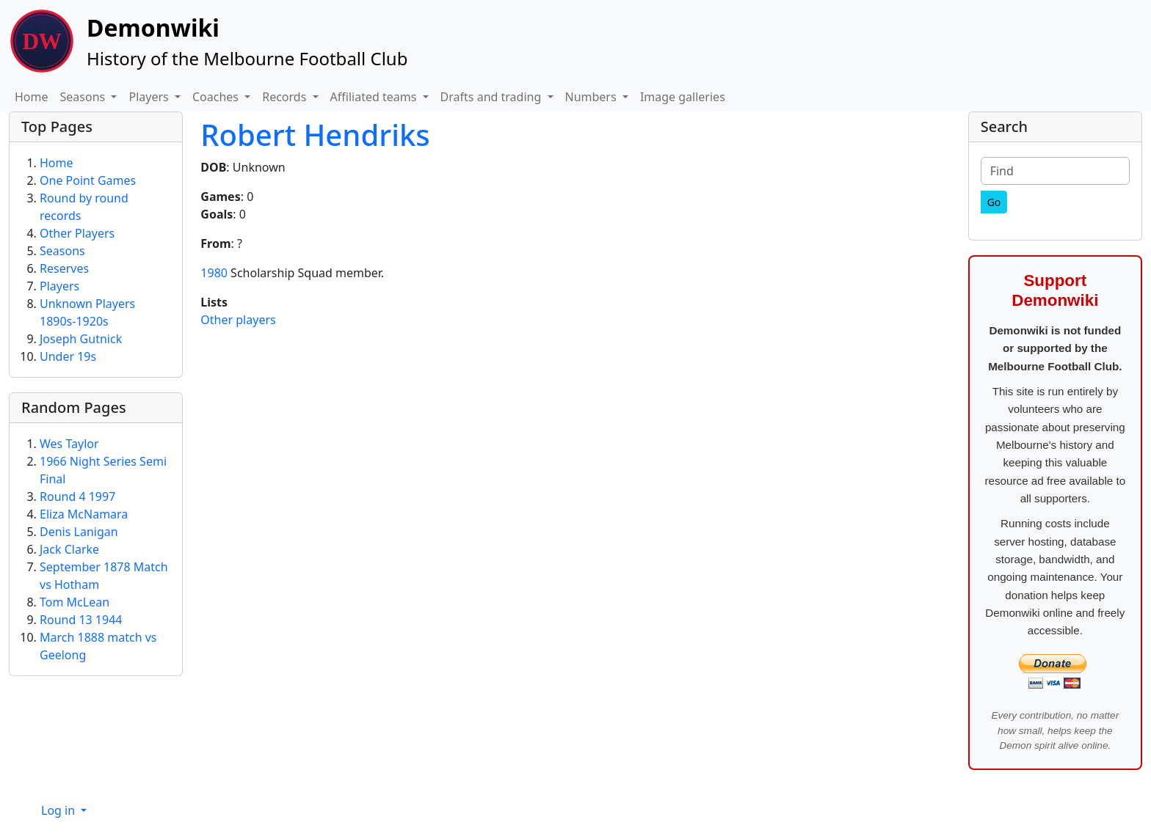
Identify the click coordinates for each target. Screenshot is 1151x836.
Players (59, 286)
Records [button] (285, 97)
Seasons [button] (84, 97)
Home (31, 97)
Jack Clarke (69, 549)
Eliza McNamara (84, 514)
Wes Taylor (69, 444)
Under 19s (68, 356)
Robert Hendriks (314, 134)
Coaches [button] (217, 97)
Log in (59, 810)
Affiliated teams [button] (375, 97)
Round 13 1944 (81, 620)
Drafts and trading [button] (492, 97)
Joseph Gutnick (81, 339)
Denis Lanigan (79, 532)
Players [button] (149, 97)
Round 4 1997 (77, 496)
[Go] (994, 202)
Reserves (64, 268)
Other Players (77, 233)
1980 (214, 273)
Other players (237, 320)
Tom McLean (74, 602)
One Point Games (88, 180)
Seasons (62, 251)
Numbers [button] (592, 97)
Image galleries (682, 97)
